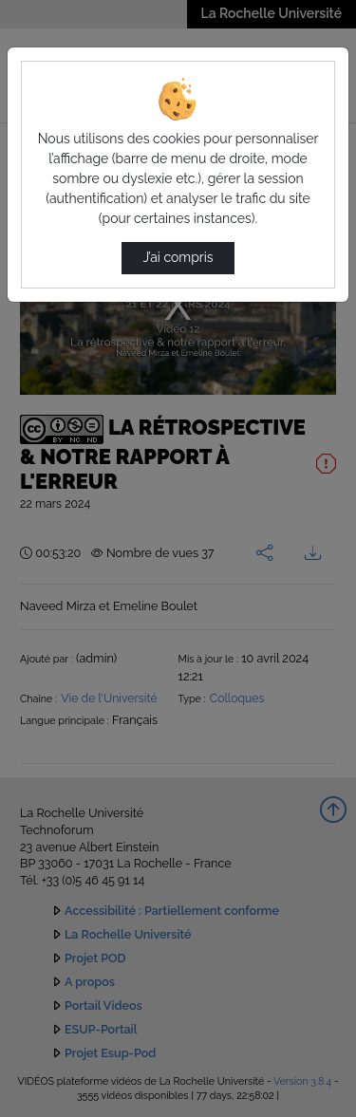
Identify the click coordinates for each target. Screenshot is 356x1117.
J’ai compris (177, 257)
